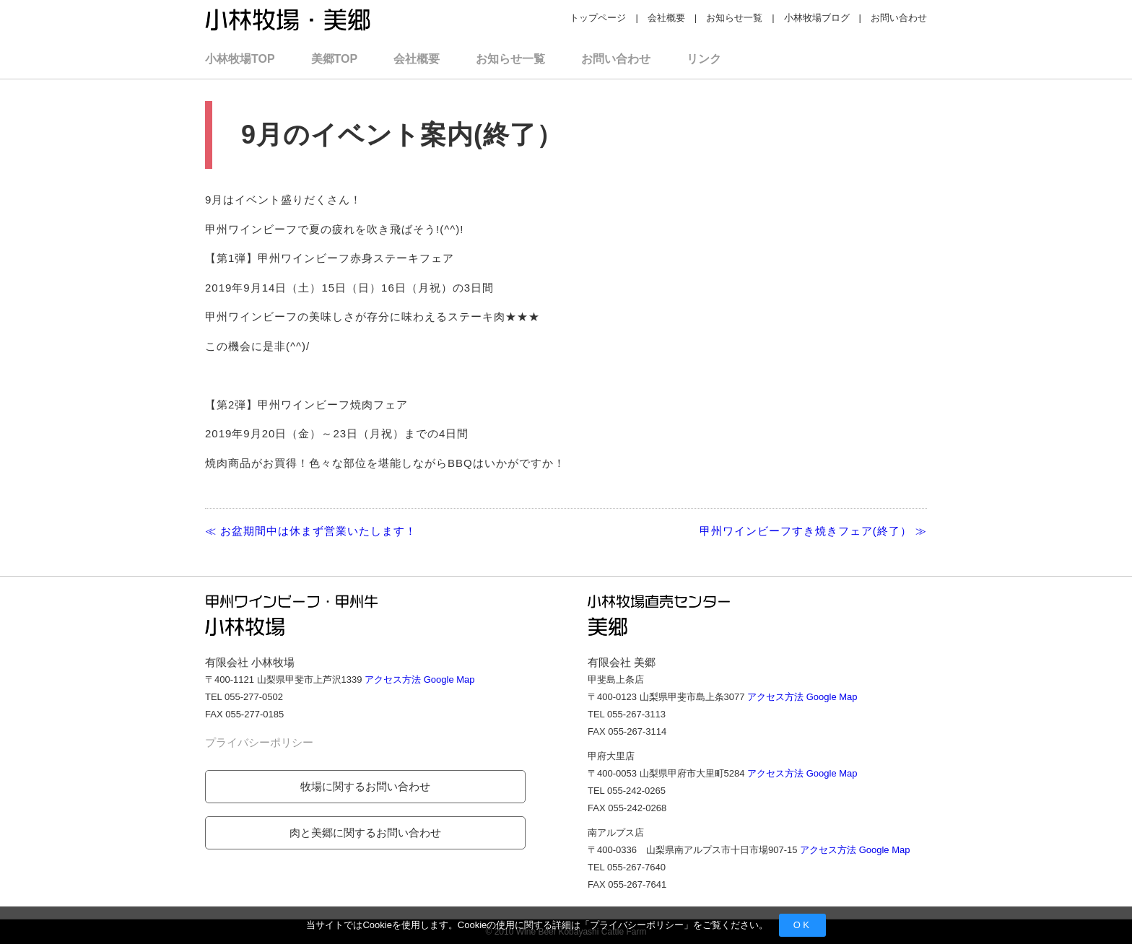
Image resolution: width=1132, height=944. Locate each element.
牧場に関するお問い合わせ (365, 786)
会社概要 (666, 17)
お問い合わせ (899, 17)
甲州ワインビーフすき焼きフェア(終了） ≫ (813, 531)
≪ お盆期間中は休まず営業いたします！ (311, 531)
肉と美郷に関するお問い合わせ (365, 832)
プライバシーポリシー (637, 924)
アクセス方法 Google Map (419, 679)
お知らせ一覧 (734, 17)
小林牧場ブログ (817, 17)
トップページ (598, 17)
